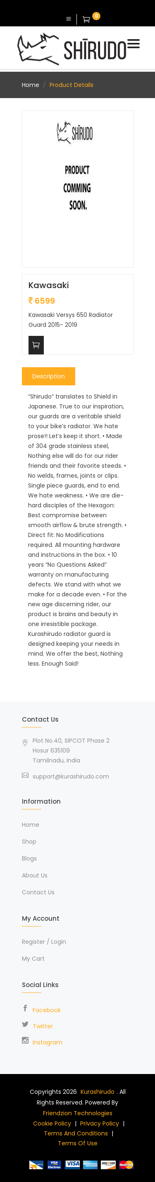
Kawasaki (49, 285)
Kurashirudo (97, 1092)
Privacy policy (99, 1123)
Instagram (47, 1042)
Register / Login (44, 942)
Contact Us (38, 892)
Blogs (29, 858)
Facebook (47, 1010)
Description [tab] (48, 376)
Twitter (43, 1026)
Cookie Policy (52, 1123)
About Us (35, 875)
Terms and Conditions (76, 1133)
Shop (29, 841)
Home (30, 85)
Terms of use (78, 1143)
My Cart (33, 959)
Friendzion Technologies (77, 1113)
